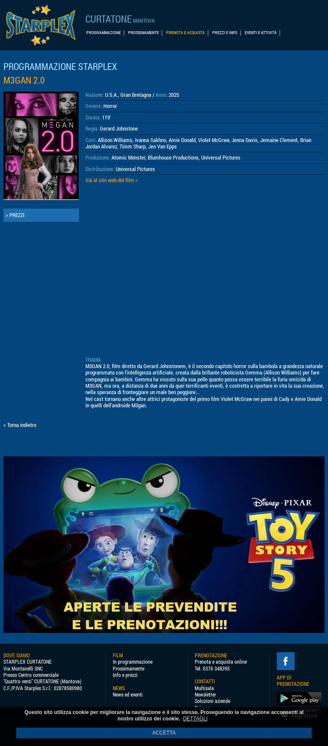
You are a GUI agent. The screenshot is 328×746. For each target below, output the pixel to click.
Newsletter (205, 694)
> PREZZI (15, 215)
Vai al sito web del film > (111, 180)
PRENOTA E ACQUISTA (185, 32)
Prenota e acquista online (221, 662)
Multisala (204, 688)
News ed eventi (128, 694)
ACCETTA (164, 733)
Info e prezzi (125, 675)
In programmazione (132, 662)
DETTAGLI (195, 719)
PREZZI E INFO (224, 32)
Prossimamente (128, 668)
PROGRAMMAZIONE (103, 32)
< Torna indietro (19, 424)
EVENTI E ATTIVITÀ (261, 32)
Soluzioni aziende (212, 701)
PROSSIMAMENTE (143, 32)
